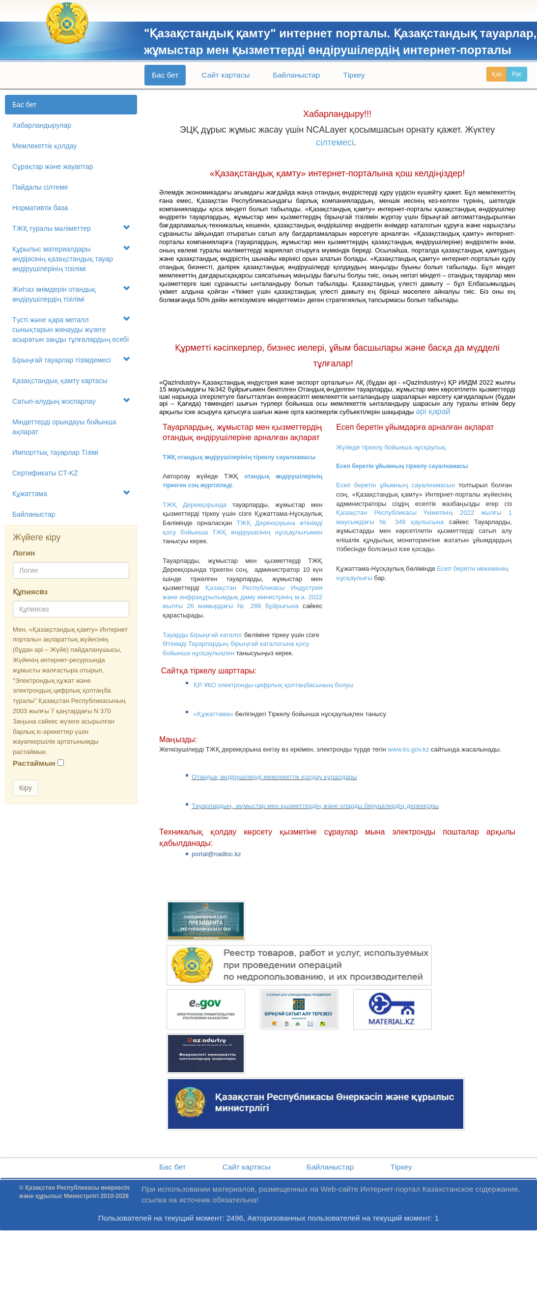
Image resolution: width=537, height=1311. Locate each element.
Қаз (497, 74)
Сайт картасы (225, 75)
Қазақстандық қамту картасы (59, 381)
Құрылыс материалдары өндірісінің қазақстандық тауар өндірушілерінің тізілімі (71, 259)
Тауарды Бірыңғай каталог (202, 635)
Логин (24, 553)
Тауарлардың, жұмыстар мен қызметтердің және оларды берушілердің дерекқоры (315, 805)
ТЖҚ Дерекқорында (194, 504)
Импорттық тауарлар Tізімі (55, 452)
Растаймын (34, 763)
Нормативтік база (40, 208)
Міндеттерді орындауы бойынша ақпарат (64, 427)
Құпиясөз (30, 591)
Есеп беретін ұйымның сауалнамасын (395, 485)
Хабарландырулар (41, 125)
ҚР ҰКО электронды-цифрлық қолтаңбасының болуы (274, 685)
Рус (517, 74)
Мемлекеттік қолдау (44, 146)
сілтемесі (335, 142)
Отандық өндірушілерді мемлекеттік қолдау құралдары (274, 777)
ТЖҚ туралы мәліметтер (71, 228)
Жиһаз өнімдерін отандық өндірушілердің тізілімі (71, 294)
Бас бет (165, 75)
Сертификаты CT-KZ (45, 473)
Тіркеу (354, 75)
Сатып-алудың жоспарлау (71, 401)
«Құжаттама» (213, 714)
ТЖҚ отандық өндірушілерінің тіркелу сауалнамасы (239, 457)
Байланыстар (296, 75)
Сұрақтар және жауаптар (52, 166)
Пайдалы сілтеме (40, 187)
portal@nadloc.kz (216, 854)
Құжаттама (71, 493)
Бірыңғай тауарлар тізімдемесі (71, 360)
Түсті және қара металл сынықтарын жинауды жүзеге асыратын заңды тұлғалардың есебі (71, 329)
